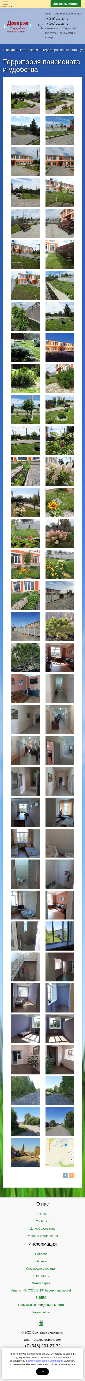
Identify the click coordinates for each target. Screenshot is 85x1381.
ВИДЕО (41, 1297)
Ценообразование (42, 1228)
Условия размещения (42, 1236)
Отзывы (41, 1261)
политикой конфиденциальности (45, 1361)
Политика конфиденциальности (41, 1305)
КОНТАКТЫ (41, 1276)
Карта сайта (41, 1312)
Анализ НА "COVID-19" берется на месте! (41, 1290)
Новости (41, 1254)
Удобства (42, 1221)
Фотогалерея (41, 1283)
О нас (42, 1214)
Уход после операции (41, 1268)
